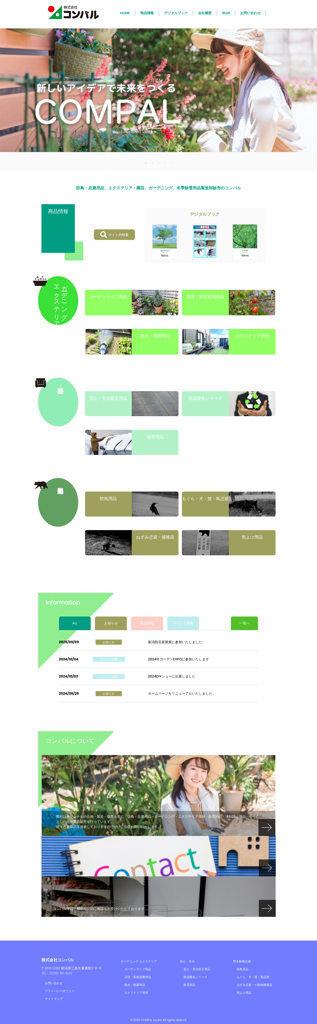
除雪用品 (189, 985)
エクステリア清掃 (136, 993)
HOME (125, 13)
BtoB (226, 13)
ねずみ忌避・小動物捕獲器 (254, 985)
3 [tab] (158, 163)
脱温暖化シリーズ (195, 977)
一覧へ (244, 623)
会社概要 (205, 13)
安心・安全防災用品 (197, 969)
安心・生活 (187, 961)
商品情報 (147, 13)
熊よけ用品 (244, 993)
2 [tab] (152, 163)
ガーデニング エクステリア (139, 961)
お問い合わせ (250, 13)
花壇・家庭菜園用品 (137, 977)
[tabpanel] (158, 90)
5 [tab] (171, 163)
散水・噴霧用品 (134, 985)
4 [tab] (165, 163)
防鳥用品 (242, 969)
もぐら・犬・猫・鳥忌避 (253, 977)
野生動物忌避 (242, 961)
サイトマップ (54, 999)
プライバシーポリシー (59, 991)
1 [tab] (146, 163)
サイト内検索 (114, 234)
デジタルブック (176, 13)
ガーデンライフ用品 (137, 969)
